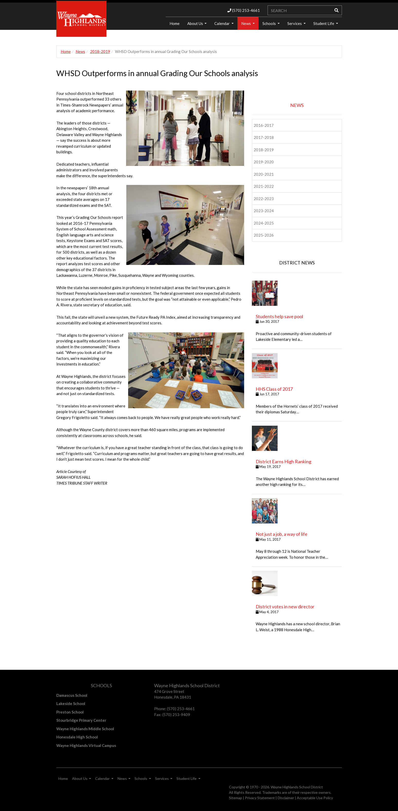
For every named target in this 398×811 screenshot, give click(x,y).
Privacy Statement (260, 798)
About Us (195, 23)
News (246, 23)
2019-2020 (264, 161)
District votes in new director (285, 606)
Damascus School (71, 695)
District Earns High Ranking (283, 461)
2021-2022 (264, 186)
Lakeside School (70, 703)
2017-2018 (264, 137)
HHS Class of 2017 (274, 389)
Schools (269, 23)
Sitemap (235, 798)
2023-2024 (264, 210)
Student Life (324, 23)
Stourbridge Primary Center (81, 720)
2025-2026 (264, 235)
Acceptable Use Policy (315, 798)
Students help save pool (279, 316)
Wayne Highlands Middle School (85, 728)
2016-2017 (264, 125)
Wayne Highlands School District (297, 787)
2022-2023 (264, 198)
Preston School (70, 712)
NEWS (297, 105)
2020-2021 (264, 174)
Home (175, 23)
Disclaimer (286, 798)
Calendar (222, 23)
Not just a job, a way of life (281, 534)
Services (295, 23)
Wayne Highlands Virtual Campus (86, 745)
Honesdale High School (77, 737)
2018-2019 (100, 51)
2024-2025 (264, 223)
